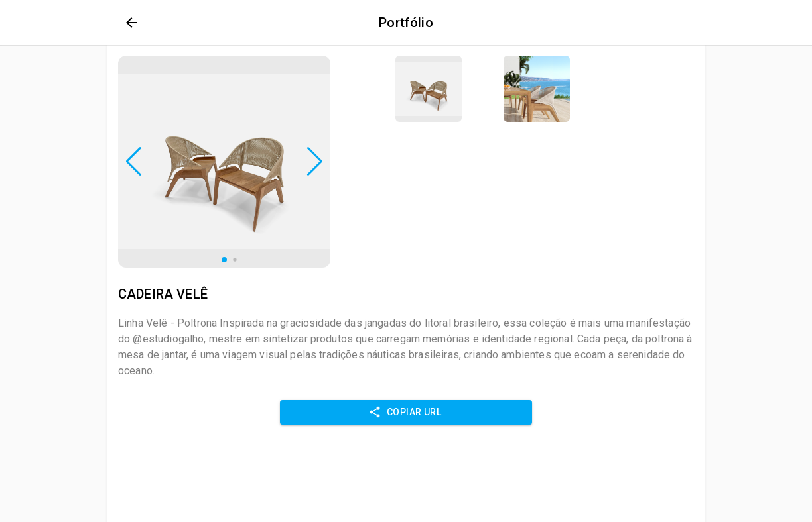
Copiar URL (406, 412)
